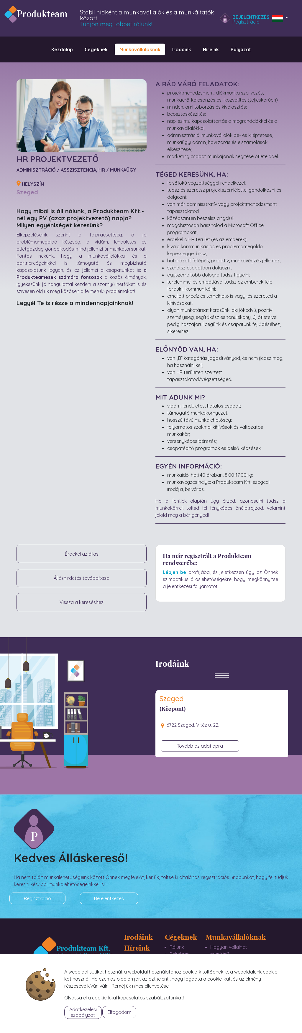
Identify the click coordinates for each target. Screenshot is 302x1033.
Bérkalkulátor (224, 968)
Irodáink (138, 936)
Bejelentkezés (251, 17)
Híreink (137, 947)
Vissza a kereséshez (82, 602)
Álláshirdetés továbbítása (81, 578)
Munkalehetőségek (230, 961)
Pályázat (179, 954)
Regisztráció (246, 22)
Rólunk (177, 947)
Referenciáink (184, 968)
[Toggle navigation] (222, 680)
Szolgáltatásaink (188, 961)
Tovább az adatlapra (200, 746)
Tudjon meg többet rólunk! (116, 24)
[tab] (221, 701)
